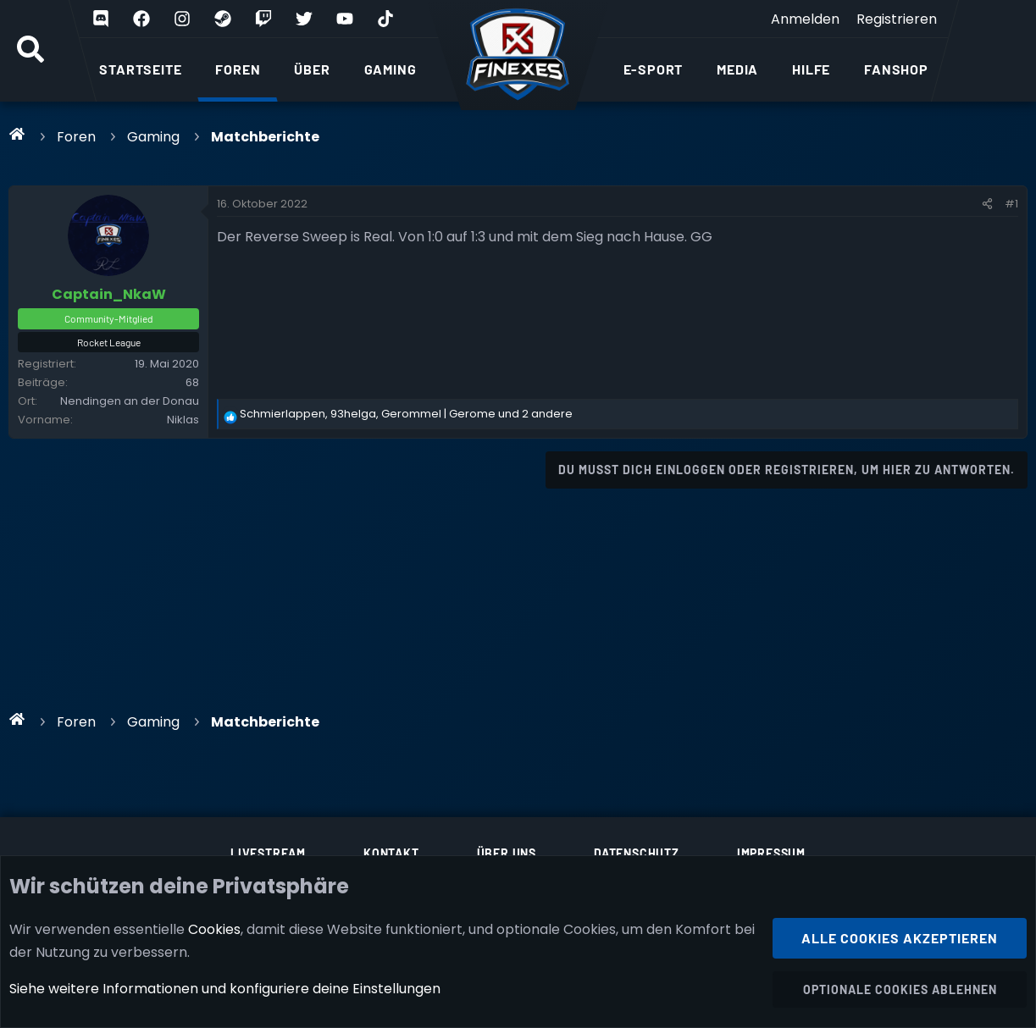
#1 (1011, 204)
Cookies (214, 928)
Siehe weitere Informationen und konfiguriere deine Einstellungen (224, 988)
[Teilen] (987, 204)
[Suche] (30, 51)
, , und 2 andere (406, 414)
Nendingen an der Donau (129, 401)
